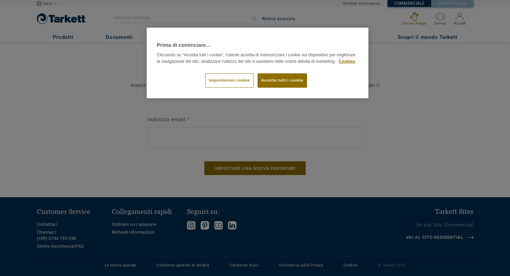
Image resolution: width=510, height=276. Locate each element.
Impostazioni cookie (229, 80)
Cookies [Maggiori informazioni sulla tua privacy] (347, 61)
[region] (257, 63)
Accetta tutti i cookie (282, 80)
